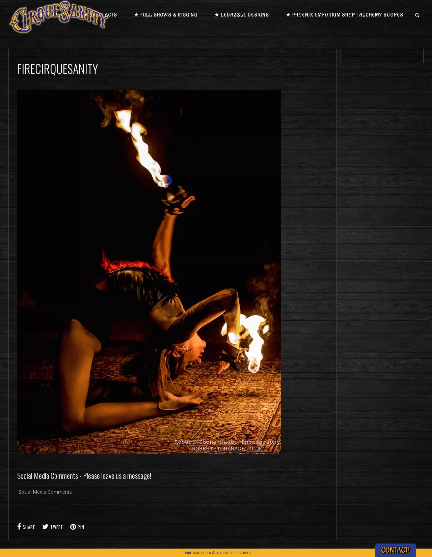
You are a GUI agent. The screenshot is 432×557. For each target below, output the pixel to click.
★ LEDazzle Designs (241, 15)
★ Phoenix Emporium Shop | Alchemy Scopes (344, 15)
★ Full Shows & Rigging (165, 15)
